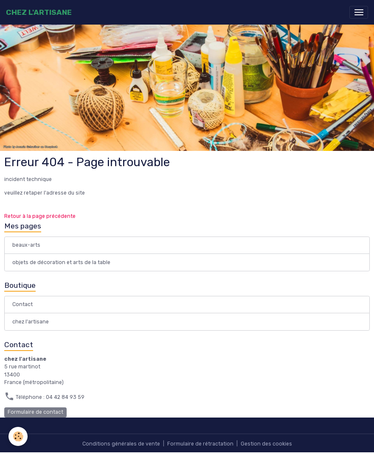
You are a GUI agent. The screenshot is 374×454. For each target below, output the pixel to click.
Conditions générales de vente (121, 444)
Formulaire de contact (35, 412)
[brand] (39, 12)
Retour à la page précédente (40, 216)
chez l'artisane (30, 322)
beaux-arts (26, 245)
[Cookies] (18, 436)
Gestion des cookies (266, 444)
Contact (22, 304)
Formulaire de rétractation (200, 444)
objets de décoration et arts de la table (61, 262)
